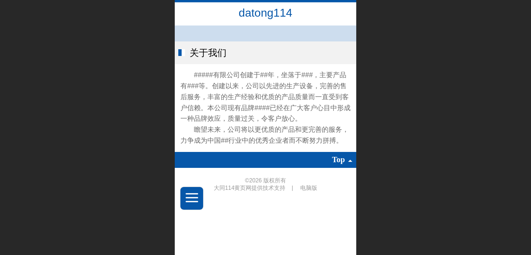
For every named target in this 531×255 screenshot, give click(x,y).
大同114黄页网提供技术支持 (250, 188)
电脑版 (308, 188)
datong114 (265, 12)
